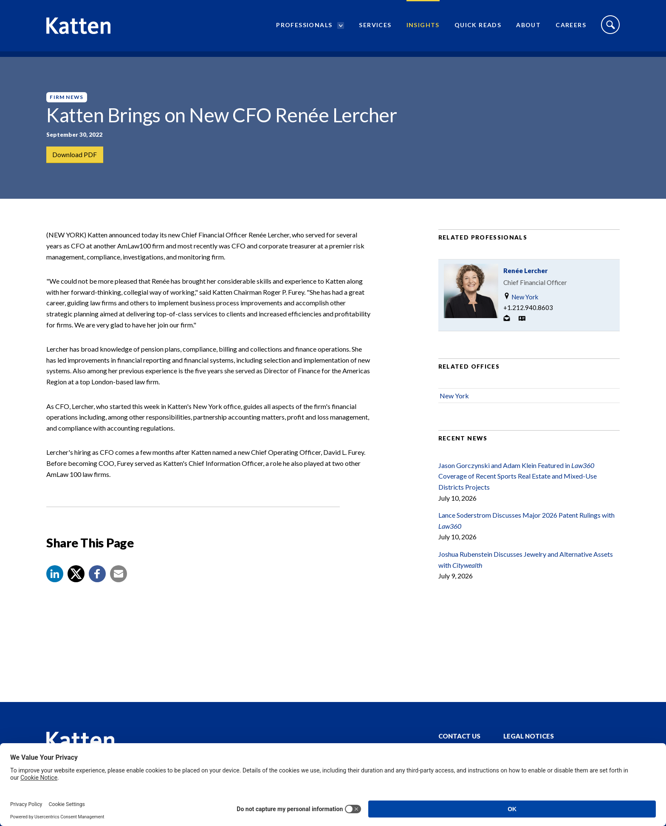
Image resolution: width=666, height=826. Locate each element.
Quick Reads (477, 27)
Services (375, 27)
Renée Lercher (525, 281)
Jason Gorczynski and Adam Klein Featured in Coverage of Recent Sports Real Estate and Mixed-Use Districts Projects (517, 487)
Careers (571, 27)
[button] (54, 584)
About (528, 27)
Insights (423, 27)
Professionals (304, 27)
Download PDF (75, 155)
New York (520, 308)
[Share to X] (76, 584)
